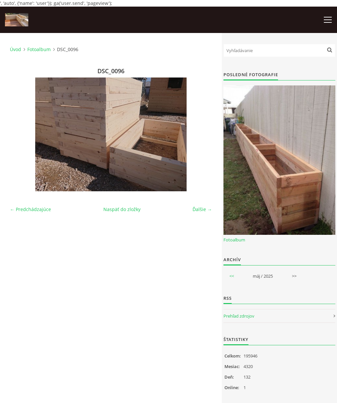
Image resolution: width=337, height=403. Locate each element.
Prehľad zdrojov (238, 316)
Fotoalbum (39, 49)
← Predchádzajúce (30, 209)
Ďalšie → (202, 209)
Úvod (15, 49)
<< (231, 276)
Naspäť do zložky (122, 209)
